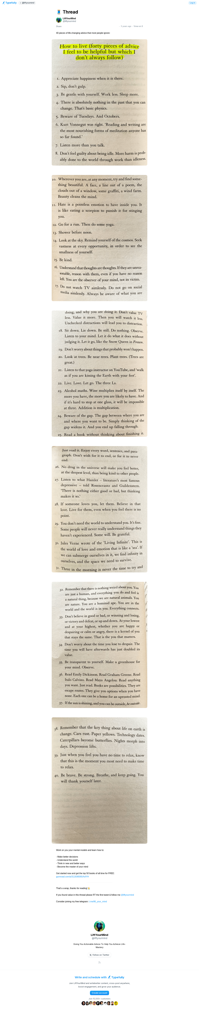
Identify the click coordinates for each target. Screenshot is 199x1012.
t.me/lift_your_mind (98, 901)
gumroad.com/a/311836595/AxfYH (72, 876)
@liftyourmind (127, 895)
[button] (99, 955)
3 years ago (126, 26)
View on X (138, 26)
